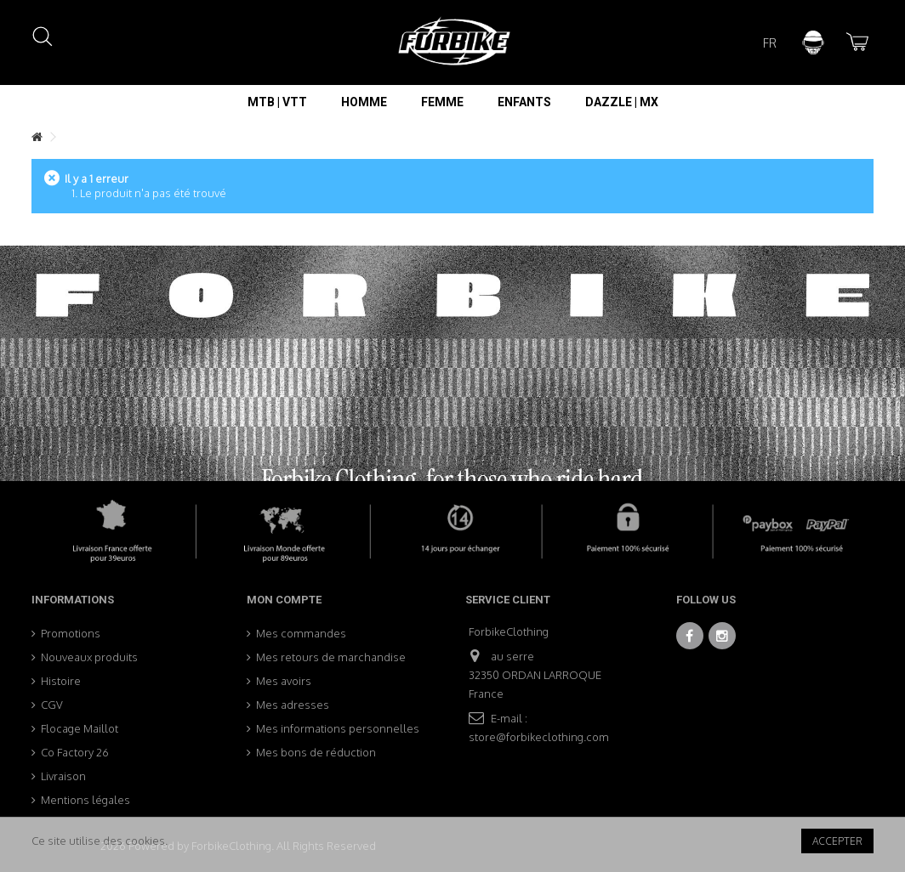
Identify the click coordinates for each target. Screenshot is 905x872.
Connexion (813, 42)
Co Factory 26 (75, 752)
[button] (277, 102)
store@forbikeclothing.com (539, 737)
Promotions (70, 633)
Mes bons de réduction (316, 752)
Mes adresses (292, 704)
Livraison (63, 776)
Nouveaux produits (89, 657)
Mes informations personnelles (337, 728)
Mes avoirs (283, 681)
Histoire (61, 681)
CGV (52, 704)
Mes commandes (301, 633)
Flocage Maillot (79, 728)
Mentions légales (85, 800)
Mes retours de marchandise (331, 657)
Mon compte (284, 599)
